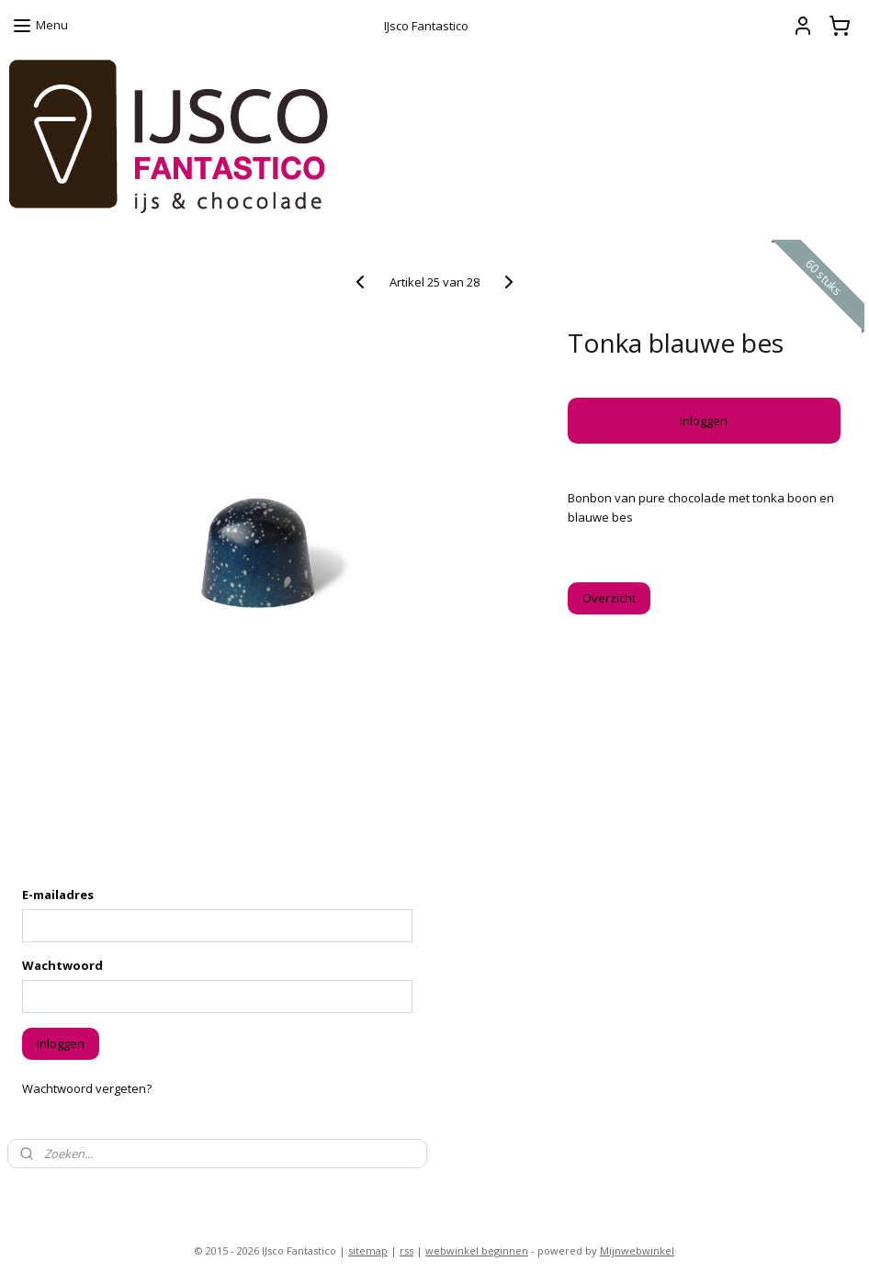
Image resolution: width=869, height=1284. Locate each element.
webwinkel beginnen (476, 1250)
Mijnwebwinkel (637, 1250)
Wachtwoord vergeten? (87, 1088)
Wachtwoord (62, 965)
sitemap (368, 1250)
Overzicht (609, 598)
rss (406, 1250)
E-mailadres (58, 894)
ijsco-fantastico (59, 1193)
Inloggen (704, 420)
